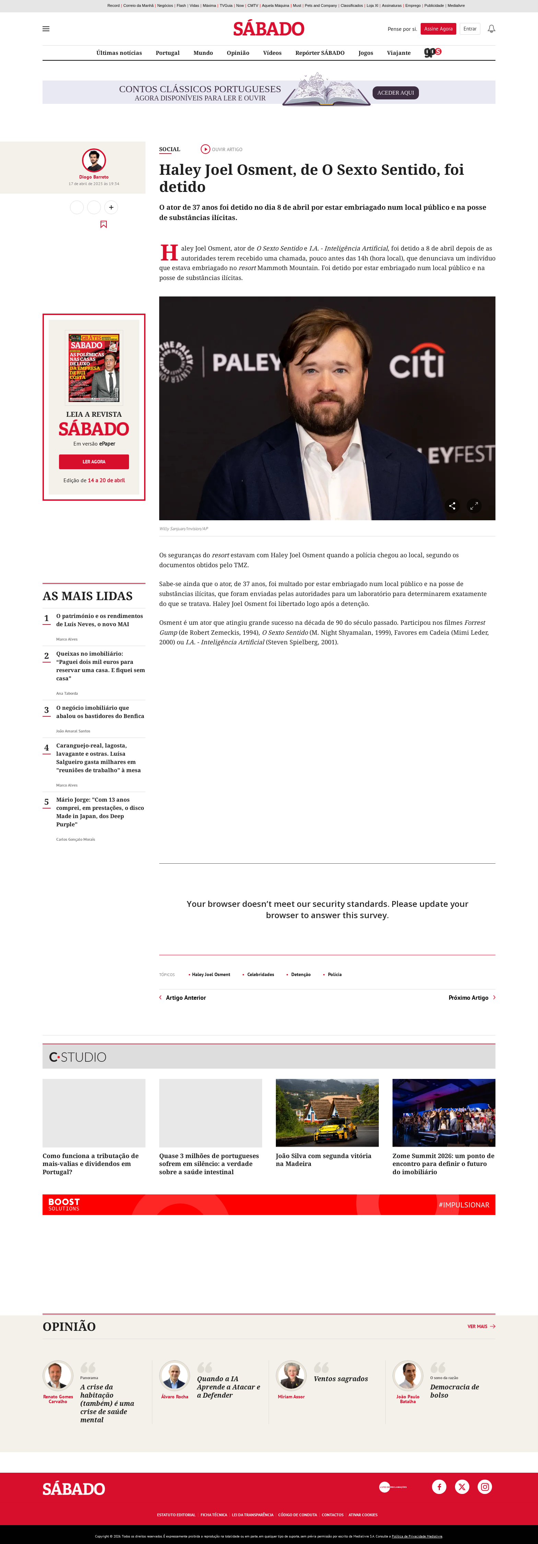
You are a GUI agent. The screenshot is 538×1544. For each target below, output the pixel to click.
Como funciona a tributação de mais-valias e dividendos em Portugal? (91, 1164)
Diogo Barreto (94, 177)
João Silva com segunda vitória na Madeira (324, 1160)
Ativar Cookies (363, 1514)
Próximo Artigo (469, 997)
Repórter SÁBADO (320, 53)
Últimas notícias (119, 53)
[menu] (46, 29)
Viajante (399, 53)
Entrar (470, 28)
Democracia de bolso (454, 1391)
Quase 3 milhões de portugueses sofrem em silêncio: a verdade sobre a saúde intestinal (209, 1164)
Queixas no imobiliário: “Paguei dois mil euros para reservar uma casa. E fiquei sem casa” (100, 666)
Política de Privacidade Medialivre (417, 1536)
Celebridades (260, 974)
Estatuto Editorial (176, 1514)
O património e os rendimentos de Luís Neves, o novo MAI (99, 620)
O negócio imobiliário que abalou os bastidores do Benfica (100, 712)
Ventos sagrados (342, 1378)
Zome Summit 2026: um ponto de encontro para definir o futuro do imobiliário (443, 1164)
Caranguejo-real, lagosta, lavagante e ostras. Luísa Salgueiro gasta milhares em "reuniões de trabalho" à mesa (98, 758)
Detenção (300, 974)
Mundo (203, 53)
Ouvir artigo (222, 149)
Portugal (168, 53)
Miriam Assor (291, 1396)
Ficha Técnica (214, 1514)
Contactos (332, 1514)
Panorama (89, 1377)
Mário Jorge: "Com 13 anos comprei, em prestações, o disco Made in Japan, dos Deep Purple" (100, 812)
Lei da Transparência (252, 1514)
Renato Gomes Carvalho (58, 1399)
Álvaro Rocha (174, 1396)
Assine (438, 28)
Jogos (366, 53)
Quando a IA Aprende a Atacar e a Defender (228, 1387)
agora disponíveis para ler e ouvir (269, 92)
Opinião (238, 53)
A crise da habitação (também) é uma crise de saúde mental (107, 1403)
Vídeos (272, 53)
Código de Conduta (297, 1514)
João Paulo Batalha (408, 1399)
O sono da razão (444, 1377)
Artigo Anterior (186, 997)
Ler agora (94, 462)
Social (169, 149)
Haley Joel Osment (211, 974)
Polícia (334, 974)
